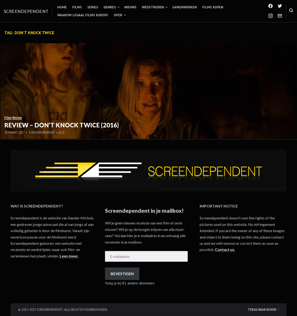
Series (92, 7)
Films (77, 7)
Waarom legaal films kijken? (82, 15)
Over (118, 15)
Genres (110, 7)
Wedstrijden (153, 7)
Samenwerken (184, 7)
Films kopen (212, 7)
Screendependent (26, 11)
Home (62, 7)
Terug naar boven (262, 309)
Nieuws (130, 7)
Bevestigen (122, 273)
